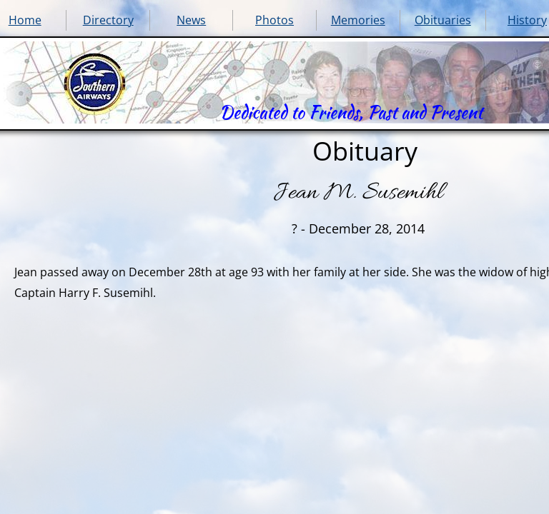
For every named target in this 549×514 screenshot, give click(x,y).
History (527, 20)
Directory (108, 20)
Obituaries (443, 20)
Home (25, 20)
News (191, 20)
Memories (358, 20)
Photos (274, 20)
